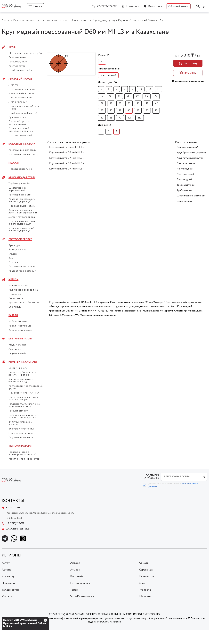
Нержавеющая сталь (21, 177)
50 (111, 110)
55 (120, 110)
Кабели (13, 315)
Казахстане (196, 81)
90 (120, 117)
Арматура (14, 245)
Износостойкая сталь (21, 93)
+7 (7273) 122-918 (107, 6)
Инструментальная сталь (22, 154)
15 (102, 96)
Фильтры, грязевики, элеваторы (20, 423)
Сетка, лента (15, 298)
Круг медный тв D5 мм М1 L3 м (66, 147)
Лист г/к (13, 85)
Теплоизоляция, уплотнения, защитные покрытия (24, 405)
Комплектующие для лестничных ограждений (22, 211)
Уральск (7, 596)
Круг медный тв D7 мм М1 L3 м (66, 158)
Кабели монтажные (19, 326)
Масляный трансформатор (24, 459)
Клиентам (131, 6)
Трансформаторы (20, 446)
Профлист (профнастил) (22, 113)
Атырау (75, 570)
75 (156, 110)
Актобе (75, 563)
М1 (102, 61)
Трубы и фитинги (18, 411)
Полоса (13, 262)
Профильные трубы (20, 70)
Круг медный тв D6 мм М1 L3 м (66, 152)
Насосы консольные (20, 169)
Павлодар (8, 583)
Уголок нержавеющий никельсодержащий (21, 229)
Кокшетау (8, 576)
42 (156, 103)
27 (102, 103)
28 (111, 103)
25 (155, 96)
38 (138, 103)
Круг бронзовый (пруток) (191, 152)
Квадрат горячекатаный (22, 271)
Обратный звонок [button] (178, 6)
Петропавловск (80, 583)
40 (147, 103)
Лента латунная (186, 163)
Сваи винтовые (17, 57)
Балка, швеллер (17, 249)
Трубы (12, 47)
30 (120, 103)
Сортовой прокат (20, 239)
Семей (143, 583)
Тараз (74, 590)
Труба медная (184, 190)
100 (129, 117)
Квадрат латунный (187, 147)
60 (129, 110)
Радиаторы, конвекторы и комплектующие (23, 398)
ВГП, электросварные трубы (25, 53)
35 (129, 103)
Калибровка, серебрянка (23, 290)
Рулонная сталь (17, 117)
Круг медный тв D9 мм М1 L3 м (66, 169)
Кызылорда (146, 576)
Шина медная (184, 201)
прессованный (108, 75)
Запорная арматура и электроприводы (20, 380)
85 (111, 117)
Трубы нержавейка (19, 183)
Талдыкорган (10, 590)
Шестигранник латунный (191, 196)
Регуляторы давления (20, 437)
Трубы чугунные (17, 61)
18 (119, 96)
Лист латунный (185, 174)
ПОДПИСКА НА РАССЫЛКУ (151, 476)
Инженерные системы (22, 362)
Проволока (15, 294)
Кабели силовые (18, 321)
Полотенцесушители (20, 433)
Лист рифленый (17, 102)
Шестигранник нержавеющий (17, 189)
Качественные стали (21, 144)
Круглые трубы (17, 66)
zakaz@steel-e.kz (15, 528)
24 (146, 96)
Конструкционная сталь (22, 150)
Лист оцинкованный (20, 97)
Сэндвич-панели (17, 368)
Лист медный (184, 179)
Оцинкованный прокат (21, 266)
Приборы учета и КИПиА (23, 393)
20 (128, 96)
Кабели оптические (20, 330)
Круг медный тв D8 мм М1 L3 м (66, 163)
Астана (6, 570)
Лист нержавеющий (20, 135)
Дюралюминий (17, 353)
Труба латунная (185, 185)
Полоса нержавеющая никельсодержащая (21, 222)
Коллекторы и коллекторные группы (25, 387)
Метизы (13, 279)
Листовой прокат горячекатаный (18, 123)
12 (149, 89)
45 (102, 110)
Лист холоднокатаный (21, 89)
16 (110, 96)
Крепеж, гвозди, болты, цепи (24, 302)
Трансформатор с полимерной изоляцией (22, 453)
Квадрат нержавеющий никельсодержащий (21, 200)
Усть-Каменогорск (82, 596)
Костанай (76, 576)
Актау (6, 563)
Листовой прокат (20, 79)
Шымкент (145, 596)
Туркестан (146, 590)
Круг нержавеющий (19, 194)
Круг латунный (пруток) (190, 158)
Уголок (12, 254)
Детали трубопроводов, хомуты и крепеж (22, 373)
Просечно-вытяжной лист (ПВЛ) (23, 107)
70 (147, 110)
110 (139, 117)
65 (138, 110)
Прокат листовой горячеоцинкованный (20, 129)
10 (141, 89)
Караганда (146, 570)
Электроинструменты (21, 429)
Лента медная (185, 169)
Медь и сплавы (17, 345)
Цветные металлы (20, 338)
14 (158, 89)
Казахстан (154, 6)
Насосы (13, 163)
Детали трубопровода (21, 217)
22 (137, 96)
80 (102, 117)
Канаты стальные (18, 285)
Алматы (144, 563)
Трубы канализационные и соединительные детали (23, 416)
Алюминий (14, 349)
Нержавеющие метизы (21, 206)
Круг (11, 258)
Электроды (14, 307)
